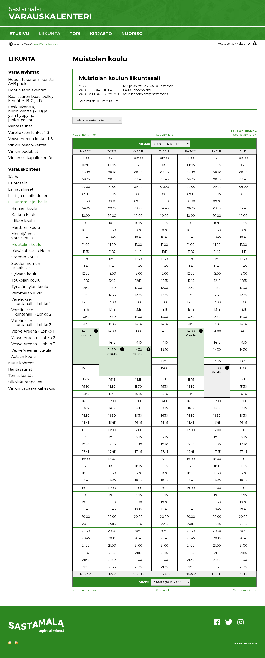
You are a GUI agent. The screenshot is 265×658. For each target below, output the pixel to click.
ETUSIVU (19, 33)
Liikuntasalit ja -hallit (27, 202)
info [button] (96, 331)
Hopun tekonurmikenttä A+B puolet (31, 81)
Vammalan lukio (26, 293)
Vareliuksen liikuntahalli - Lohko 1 (31, 301)
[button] (60, 177)
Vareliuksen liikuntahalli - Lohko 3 (31, 322)
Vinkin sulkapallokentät (30, 158)
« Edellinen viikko (84, 134)
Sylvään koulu (24, 274)
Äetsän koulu (23, 356)
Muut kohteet (21, 363)
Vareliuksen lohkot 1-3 (28, 132)
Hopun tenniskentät (27, 90)
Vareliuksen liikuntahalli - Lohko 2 (31, 312)
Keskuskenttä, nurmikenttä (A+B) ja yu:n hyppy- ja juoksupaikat (27, 113)
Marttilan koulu (25, 227)
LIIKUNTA (49, 33)
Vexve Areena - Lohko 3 (33, 344)
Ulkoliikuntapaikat (25, 382)
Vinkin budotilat (23, 151)
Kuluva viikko (164, 134)
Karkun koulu (24, 215)
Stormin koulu (24, 257)
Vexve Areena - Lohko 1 (32, 331)
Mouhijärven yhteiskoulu (23, 236)
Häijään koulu (24, 208)
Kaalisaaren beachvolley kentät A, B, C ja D (31, 98)
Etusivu (38, 43)
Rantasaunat (20, 126)
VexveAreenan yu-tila (31, 350)
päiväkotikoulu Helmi (31, 250)
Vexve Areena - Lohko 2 (33, 337)
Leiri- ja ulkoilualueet (27, 196)
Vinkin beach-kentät (27, 145)
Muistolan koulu (26, 244)
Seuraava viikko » (244, 134)
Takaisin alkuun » (244, 130)
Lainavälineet (20, 189)
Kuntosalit (17, 183)
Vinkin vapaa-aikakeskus (31, 388)
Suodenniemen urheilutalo (25, 265)
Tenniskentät (20, 375)
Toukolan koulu (25, 280)
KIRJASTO (101, 33)
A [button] (249, 43)
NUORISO (132, 33)
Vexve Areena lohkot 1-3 (30, 139)
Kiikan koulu (23, 221)
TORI (75, 33)
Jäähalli (15, 176)
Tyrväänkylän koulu (29, 286)
